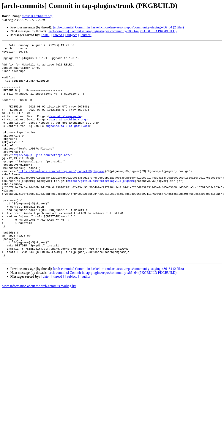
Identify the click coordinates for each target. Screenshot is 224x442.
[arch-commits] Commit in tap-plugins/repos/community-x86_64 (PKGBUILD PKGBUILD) (112, 31)
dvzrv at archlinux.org (37, 16)
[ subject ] (72, 35)
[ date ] (45, 35)
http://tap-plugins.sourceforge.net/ (41, 177)
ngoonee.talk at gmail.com (68, 143)
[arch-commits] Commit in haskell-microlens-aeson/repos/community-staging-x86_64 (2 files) (118, 27)
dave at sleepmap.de (65, 131)
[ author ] (86, 35)
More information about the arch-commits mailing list (39, 329)
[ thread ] (57, 35)
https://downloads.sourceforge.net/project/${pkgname (61, 197)
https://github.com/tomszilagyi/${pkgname (101, 208)
